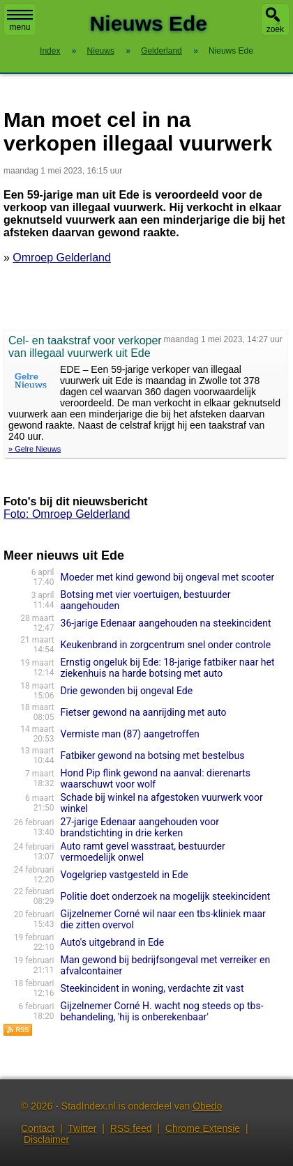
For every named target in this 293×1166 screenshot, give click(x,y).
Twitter (82, 1128)
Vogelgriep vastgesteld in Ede (124, 874)
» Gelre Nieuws (34, 449)
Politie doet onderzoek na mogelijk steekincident (166, 896)
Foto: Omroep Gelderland (66, 514)
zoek (275, 29)
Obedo (207, 1106)
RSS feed (131, 1128)
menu (20, 21)
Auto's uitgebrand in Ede (113, 942)
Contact (37, 1128)
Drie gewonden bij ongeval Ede (127, 690)
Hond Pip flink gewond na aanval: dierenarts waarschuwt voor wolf (156, 778)
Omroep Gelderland (62, 257)
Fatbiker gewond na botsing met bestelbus (153, 755)
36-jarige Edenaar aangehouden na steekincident (166, 623)
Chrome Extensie (202, 1128)
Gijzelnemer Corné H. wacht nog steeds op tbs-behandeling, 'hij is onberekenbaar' (162, 1011)
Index (50, 51)
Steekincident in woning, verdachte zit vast (152, 988)
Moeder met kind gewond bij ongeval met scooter (168, 577)
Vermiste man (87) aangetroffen (130, 733)
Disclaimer (46, 1139)
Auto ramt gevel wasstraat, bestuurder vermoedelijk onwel (143, 852)
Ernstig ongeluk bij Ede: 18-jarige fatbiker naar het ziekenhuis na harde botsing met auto (168, 668)
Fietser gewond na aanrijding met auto (144, 712)
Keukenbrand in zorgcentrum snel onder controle (166, 644)
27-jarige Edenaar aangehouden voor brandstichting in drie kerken (140, 827)
